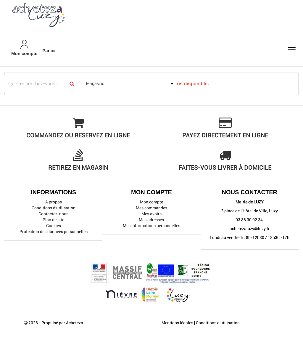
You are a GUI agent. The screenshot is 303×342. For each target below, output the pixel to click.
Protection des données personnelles (54, 231)
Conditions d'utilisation (53, 207)
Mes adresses (151, 219)
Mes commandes (151, 207)
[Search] (72, 84)
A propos (53, 202)
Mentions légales (177, 322)
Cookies (53, 225)
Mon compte (151, 202)
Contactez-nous (53, 213)
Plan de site (53, 219)
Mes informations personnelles (151, 225)
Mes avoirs (151, 213)
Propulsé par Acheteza (62, 322)
